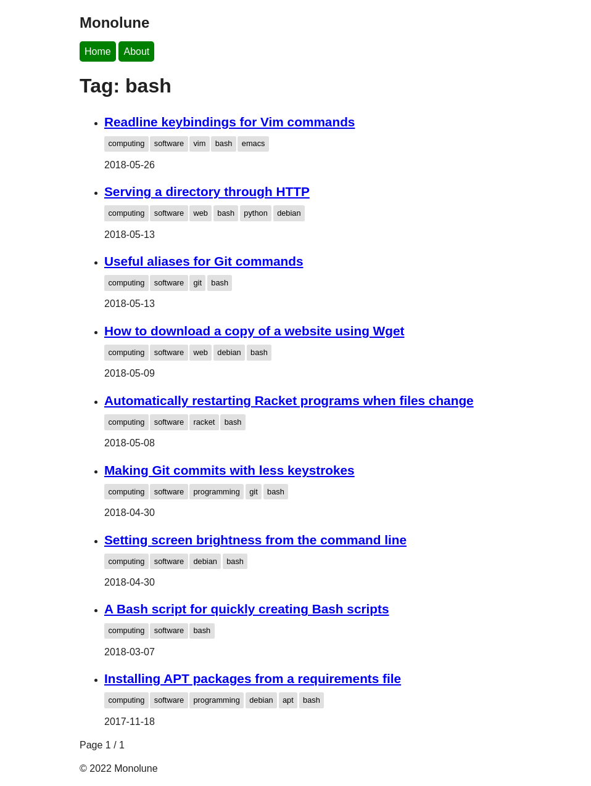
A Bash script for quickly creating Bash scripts (246, 609)
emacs (253, 143)
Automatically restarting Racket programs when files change (289, 400)
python (255, 213)
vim (199, 143)
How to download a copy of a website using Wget (254, 331)
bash (224, 143)
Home (98, 51)
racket (204, 422)
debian (288, 213)
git (197, 282)
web (200, 213)
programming (216, 491)
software (169, 143)
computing (126, 143)
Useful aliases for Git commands (203, 261)
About (136, 51)
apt (288, 700)
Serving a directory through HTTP (207, 191)
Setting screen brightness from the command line (255, 540)
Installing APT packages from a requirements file (252, 678)
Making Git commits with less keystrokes (229, 470)
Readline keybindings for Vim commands (229, 122)
